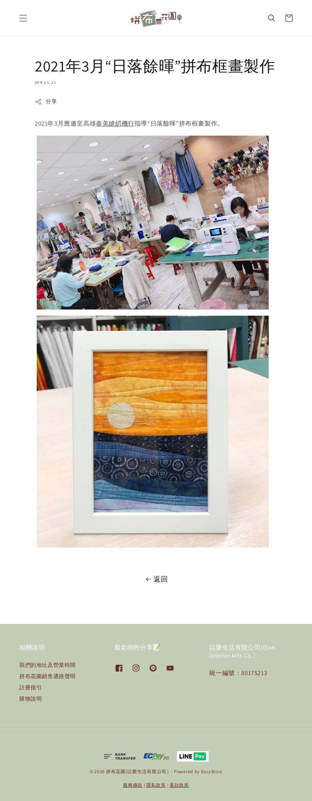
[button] (23, 18)
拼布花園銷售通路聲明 (47, 676)
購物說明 (30, 698)
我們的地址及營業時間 (47, 665)
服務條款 (133, 785)
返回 (156, 579)
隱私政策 (156, 785)
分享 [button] (46, 101)
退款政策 (179, 785)
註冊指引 (30, 687)
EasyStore (211, 771)
